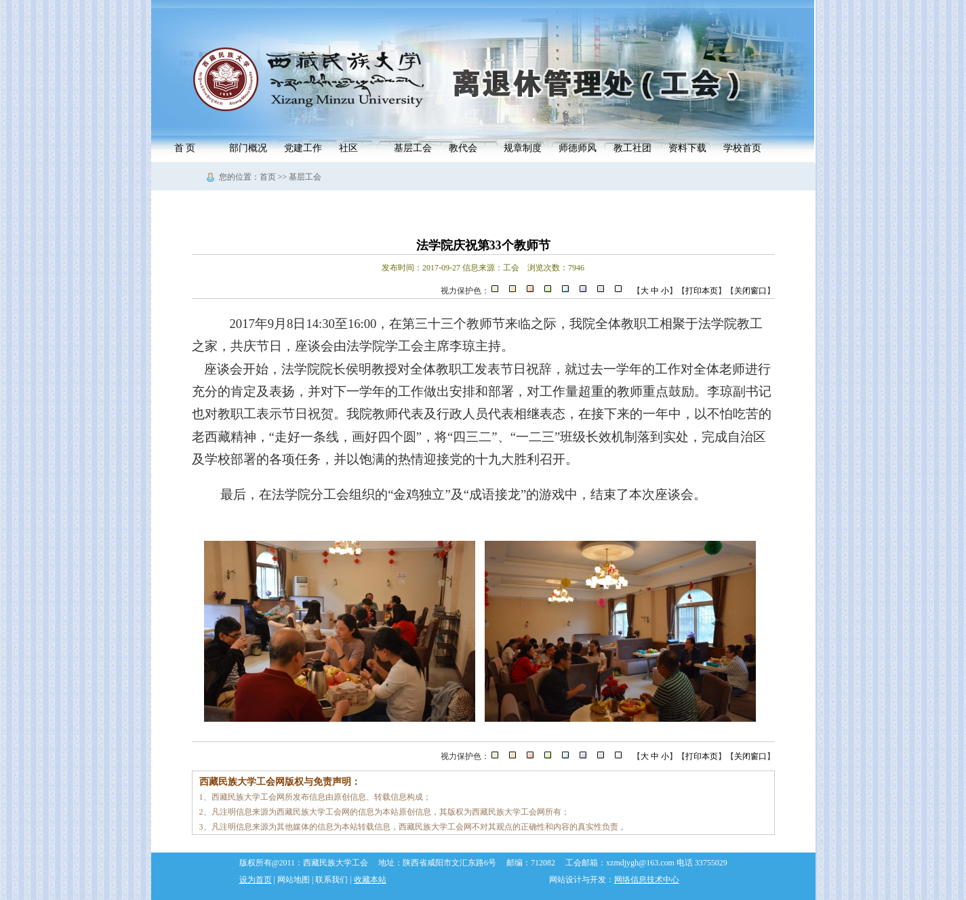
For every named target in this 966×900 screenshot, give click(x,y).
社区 (348, 148)
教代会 (463, 148)
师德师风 (578, 148)
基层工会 (413, 148)
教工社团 (632, 148)
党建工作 (303, 148)
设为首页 (255, 879)
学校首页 (742, 148)
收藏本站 (370, 879)
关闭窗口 (750, 290)
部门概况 (248, 148)
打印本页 (701, 290)
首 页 (185, 148)
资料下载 (687, 148)
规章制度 (523, 148)
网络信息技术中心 (646, 879)
